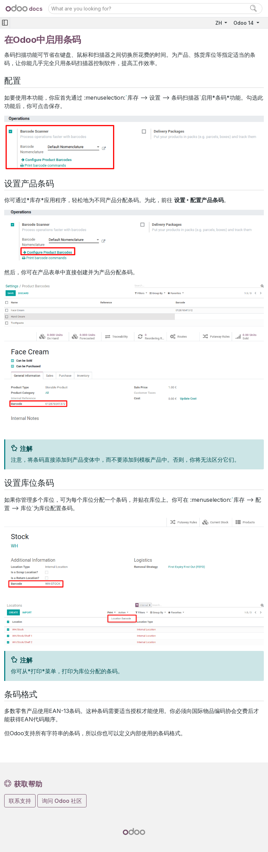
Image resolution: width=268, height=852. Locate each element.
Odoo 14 (244, 23)
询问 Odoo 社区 (62, 800)
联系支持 (20, 800)
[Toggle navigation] (5, 22)
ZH (219, 23)
